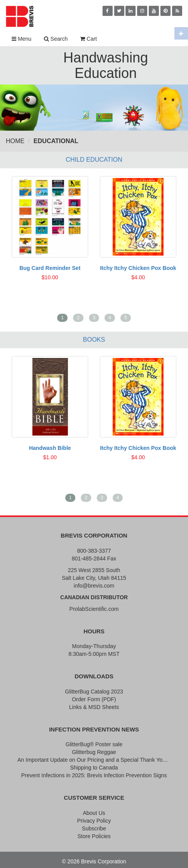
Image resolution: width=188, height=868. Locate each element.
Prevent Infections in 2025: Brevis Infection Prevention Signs (94, 775)
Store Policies (94, 836)
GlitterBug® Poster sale (94, 744)
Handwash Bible (50, 448)
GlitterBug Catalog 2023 (94, 691)
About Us (94, 813)
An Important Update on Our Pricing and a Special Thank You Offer (94, 760)
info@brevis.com (94, 586)
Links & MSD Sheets (94, 707)
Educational (55, 141)
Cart (88, 39)
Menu (21, 39)
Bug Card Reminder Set (49, 268)
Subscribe (94, 828)
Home (15, 141)
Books (94, 339)
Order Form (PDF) (94, 699)
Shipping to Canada (94, 767)
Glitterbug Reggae (94, 752)
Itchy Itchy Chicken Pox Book (138, 268)
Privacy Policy (94, 821)
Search (56, 39)
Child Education (94, 159)
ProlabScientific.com (94, 609)
